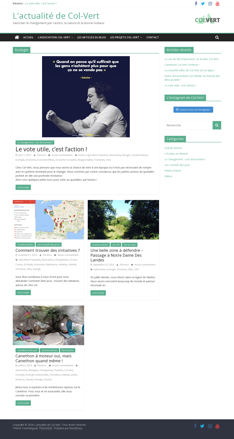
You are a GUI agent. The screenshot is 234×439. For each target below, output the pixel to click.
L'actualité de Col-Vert (56, 15)
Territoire (20, 269)
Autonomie (99, 269)
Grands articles (25, 244)
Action (81, 154)
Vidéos (168, 176)
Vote (108, 159)
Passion (48, 379)
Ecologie (20, 159)
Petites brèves (173, 170)
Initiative (63, 264)
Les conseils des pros (48, 244)
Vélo (29, 269)
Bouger (126, 154)
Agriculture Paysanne (97, 154)
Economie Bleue (45, 159)
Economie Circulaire (66, 159)
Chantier (58, 370)
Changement (61, 259)
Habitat (65, 374)
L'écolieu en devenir (176, 153)
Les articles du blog (91, 37)
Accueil (28, 37)
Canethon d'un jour (27, 350)
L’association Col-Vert (54, 37)
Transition (99, 159)
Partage (38, 379)
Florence (41, 154)
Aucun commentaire (60, 154)
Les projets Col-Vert (124, 37)
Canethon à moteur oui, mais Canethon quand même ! (43, 358)
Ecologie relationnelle (37, 374)
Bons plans (115, 154)
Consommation (140, 154)
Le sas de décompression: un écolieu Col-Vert (191, 59)
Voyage (37, 269)
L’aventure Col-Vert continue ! (182, 64)
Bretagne (33, 370)
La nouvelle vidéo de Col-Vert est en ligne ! (190, 70)
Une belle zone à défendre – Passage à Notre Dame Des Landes (116, 255)
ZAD (136, 269)
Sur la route (130, 244)
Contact (152, 37)
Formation (55, 374)
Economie (31, 159)
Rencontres (67, 350)
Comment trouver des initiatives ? (48, 250)
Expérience (51, 264)
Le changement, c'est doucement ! (34, 142)
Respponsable (85, 159)
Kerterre (20, 379)
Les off (115, 244)
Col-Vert (68, 370)
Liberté (72, 264)
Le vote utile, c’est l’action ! (41, 3)
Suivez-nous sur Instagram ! (193, 109)
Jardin (74, 374)
